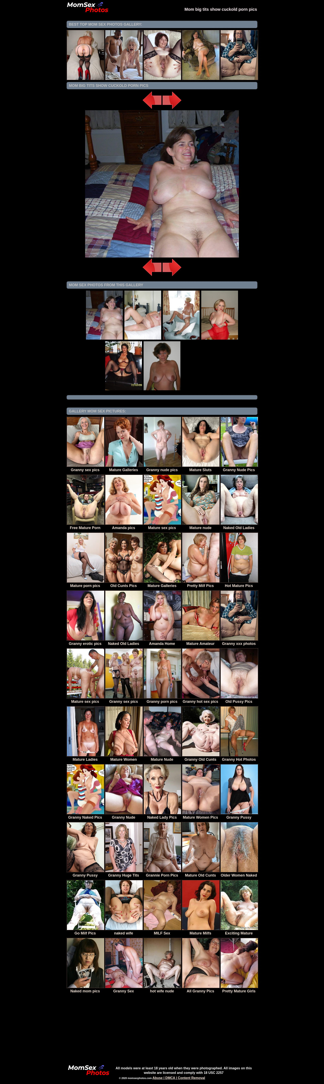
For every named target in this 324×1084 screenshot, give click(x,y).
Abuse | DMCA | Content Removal (178, 1078)
